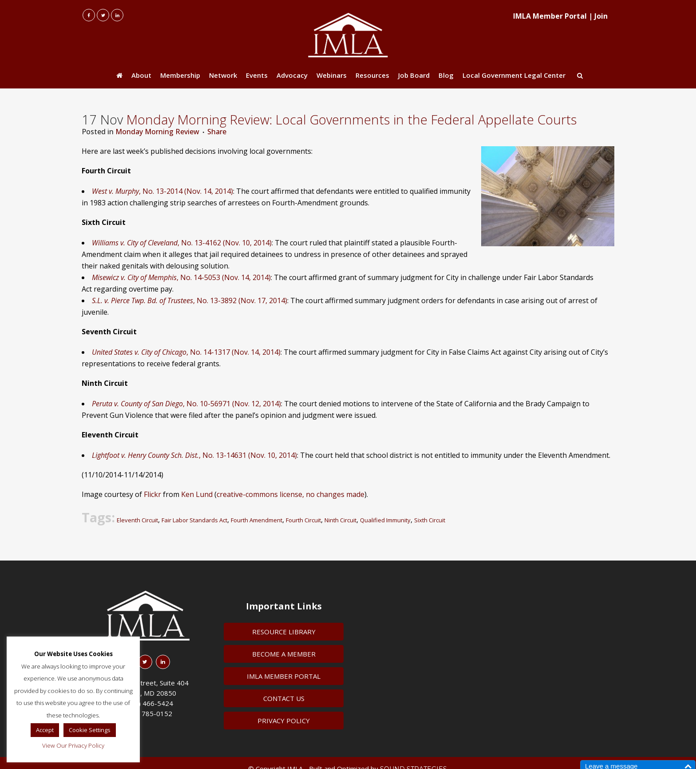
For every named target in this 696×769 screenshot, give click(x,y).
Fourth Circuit (303, 520)
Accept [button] (45, 730)
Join (601, 16)
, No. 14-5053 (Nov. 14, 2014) (181, 277)
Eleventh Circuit (137, 520)
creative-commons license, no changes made (290, 494)
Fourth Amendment (256, 520)
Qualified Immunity (385, 520)
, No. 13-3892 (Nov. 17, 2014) (189, 300)
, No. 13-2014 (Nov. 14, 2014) (162, 191)
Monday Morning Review (157, 131)
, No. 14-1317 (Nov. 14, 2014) (186, 352)
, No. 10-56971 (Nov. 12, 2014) (186, 404)
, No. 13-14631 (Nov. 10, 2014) (194, 455)
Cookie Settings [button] (90, 730)
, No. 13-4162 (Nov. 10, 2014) (182, 243)
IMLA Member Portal (550, 16)
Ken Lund (197, 494)
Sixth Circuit (429, 520)
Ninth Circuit (340, 520)
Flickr (152, 494)
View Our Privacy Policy (73, 745)
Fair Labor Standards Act (194, 520)
